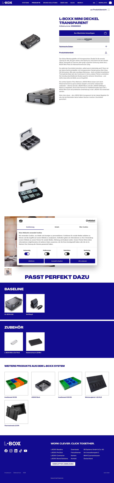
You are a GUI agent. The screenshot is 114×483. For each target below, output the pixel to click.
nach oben (107, 472)
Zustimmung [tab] (30, 227)
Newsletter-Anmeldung (63, 464)
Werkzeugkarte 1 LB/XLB (93, 397)
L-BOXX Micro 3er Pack (12, 352)
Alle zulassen (82, 261)
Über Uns (64, 2)
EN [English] (94, 3)
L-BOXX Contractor (57, 455)
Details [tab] (57, 227)
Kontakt (74, 458)
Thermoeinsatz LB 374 (11, 425)
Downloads (75, 449)
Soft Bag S (29, 314)
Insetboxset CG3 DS (65, 397)
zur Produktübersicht (100, 10)
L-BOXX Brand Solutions (59, 458)
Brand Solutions (50, 2)
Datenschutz (17, 472)
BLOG (73, 2)
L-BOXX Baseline (57, 449)
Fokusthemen (76, 452)
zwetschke (61, 478)
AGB (24, 472)
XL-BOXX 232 (8, 314)
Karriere (73, 455)
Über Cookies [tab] (83, 227)
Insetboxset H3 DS (10, 397)
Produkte (36, 2)
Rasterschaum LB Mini (33, 352)
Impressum (7, 472)
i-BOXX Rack (35, 397)
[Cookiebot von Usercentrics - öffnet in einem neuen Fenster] (87, 221)
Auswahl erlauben (57, 261)
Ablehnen (31, 261)
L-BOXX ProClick (57, 452)
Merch (80, 2)
